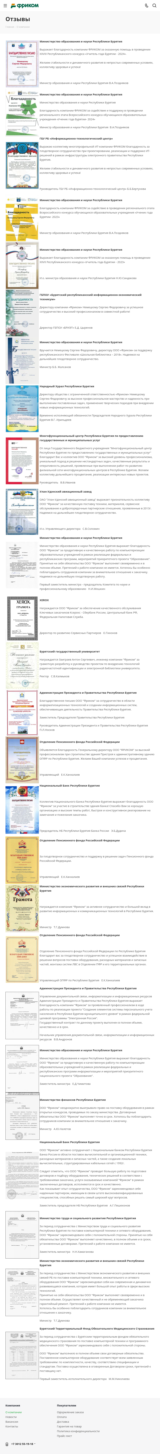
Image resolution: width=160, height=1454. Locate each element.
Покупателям (66, 1405)
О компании (13, 1412)
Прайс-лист (64, 1436)
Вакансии (11, 1421)
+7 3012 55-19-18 (22, 1444)
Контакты (11, 1426)
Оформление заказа (70, 1412)
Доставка (63, 1421)
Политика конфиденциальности (78, 1431)
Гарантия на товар (69, 1426)
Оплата (62, 1417)
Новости (11, 1417)
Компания (12, 1405)
